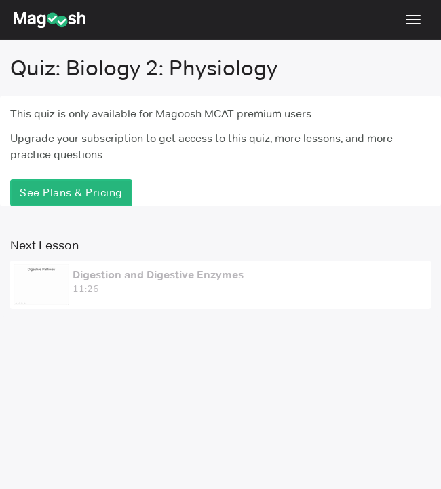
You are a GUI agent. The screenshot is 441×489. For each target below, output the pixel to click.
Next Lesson (44, 245)
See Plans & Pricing (71, 192)
